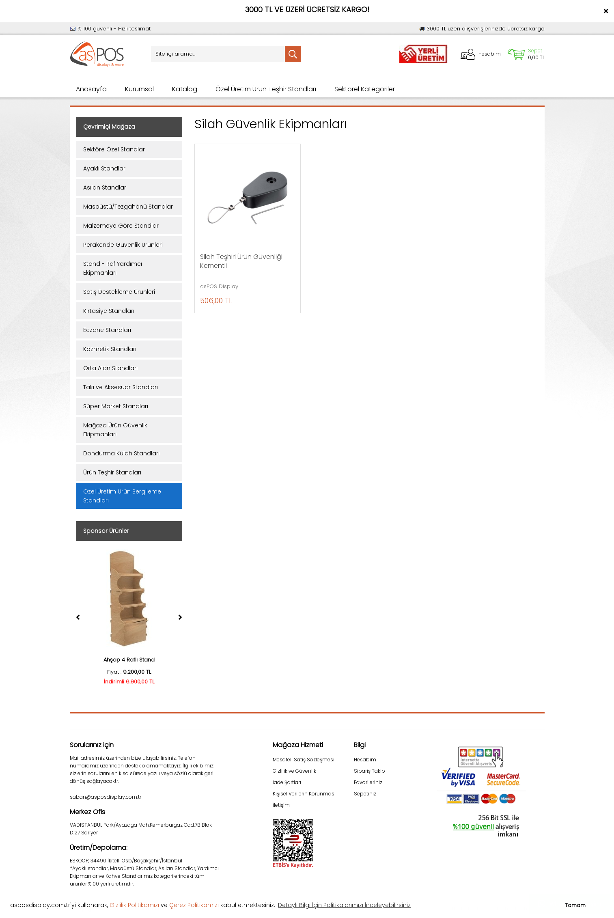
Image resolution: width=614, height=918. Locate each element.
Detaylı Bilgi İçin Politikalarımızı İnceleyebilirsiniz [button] (344, 905)
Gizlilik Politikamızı (134, 905)
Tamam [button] (575, 905)
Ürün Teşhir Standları (112, 472)
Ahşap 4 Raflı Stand (129, 660)
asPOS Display (219, 286)
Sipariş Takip (369, 770)
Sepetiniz (365, 793)
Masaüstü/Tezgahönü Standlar (128, 207)
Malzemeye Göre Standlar (121, 226)
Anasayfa (91, 89)
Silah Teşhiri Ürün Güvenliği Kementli (241, 261)
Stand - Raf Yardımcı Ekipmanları (112, 268)
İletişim (281, 805)
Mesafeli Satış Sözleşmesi (303, 759)
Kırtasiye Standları (108, 311)
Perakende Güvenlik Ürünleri (123, 245)
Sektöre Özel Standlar (114, 149)
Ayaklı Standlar (104, 168)
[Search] (226, 54)
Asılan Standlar (104, 187)
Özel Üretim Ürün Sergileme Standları (122, 495)
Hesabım (365, 759)
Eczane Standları (107, 330)
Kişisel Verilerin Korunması (304, 793)
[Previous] (78, 617)
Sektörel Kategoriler (364, 89)
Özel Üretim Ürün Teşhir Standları (265, 89)
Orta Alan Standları (110, 368)
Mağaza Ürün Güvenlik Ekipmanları (115, 429)
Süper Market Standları (115, 406)
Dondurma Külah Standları (121, 453)
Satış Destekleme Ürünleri (119, 292)
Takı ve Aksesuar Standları (120, 387)
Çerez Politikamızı (194, 905)
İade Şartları (287, 782)
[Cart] (526, 54)
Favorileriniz (368, 782)
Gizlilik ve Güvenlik (294, 770)
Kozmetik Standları (109, 349)
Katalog (184, 89)
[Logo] (97, 54)
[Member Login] (480, 54)
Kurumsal (139, 89)
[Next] (180, 617)
